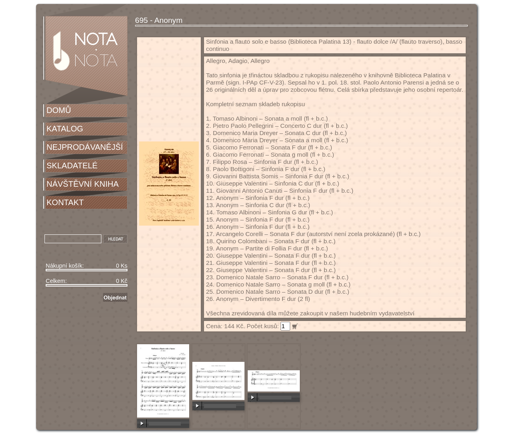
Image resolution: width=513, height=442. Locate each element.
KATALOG (64, 128)
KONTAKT (65, 202)
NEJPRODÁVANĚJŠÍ (84, 147)
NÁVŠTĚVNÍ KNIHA (82, 184)
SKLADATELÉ (71, 165)
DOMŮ (58, 110)
